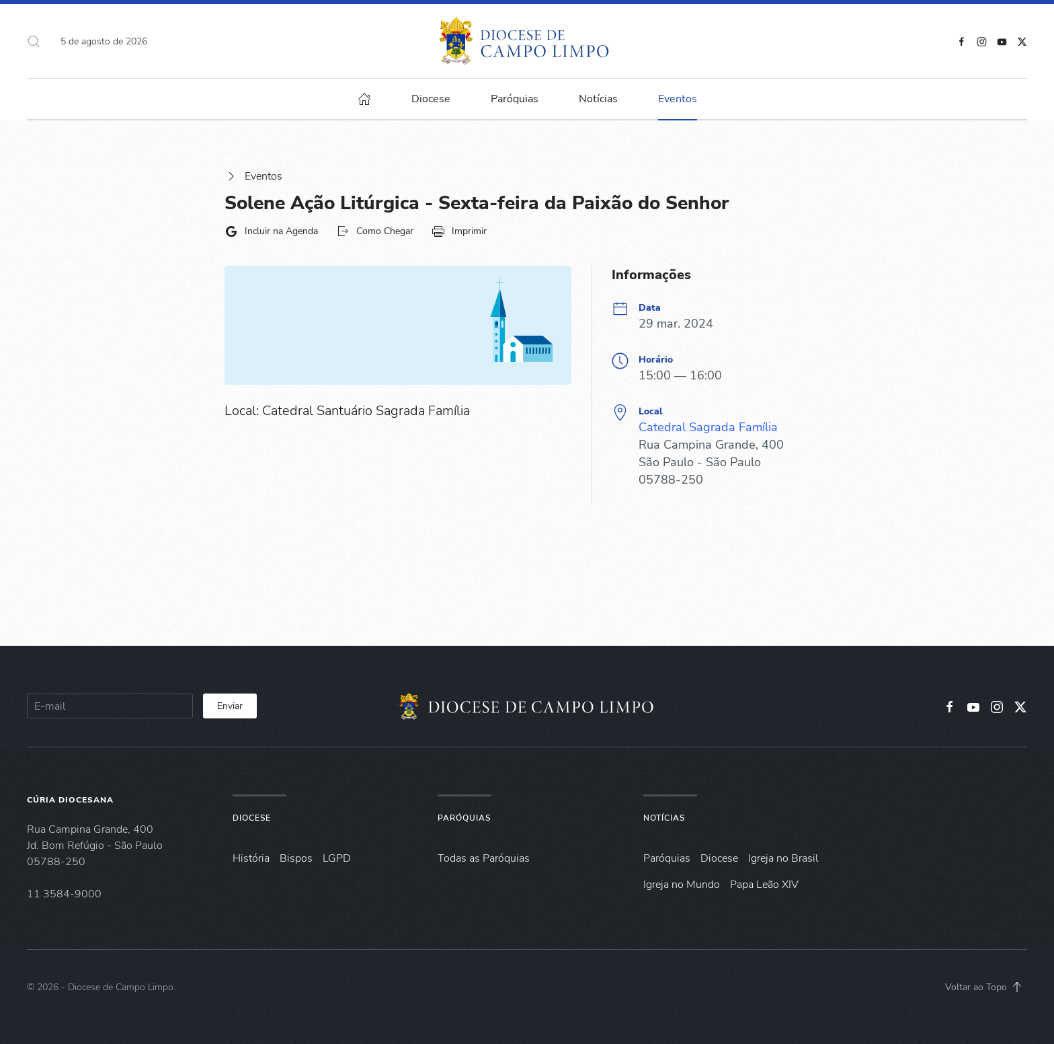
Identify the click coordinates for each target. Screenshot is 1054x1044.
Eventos (253, 176)
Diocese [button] (430, 98)
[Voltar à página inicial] (527, 41)
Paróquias (514, 98)
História (251, 858)
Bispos (296, 858)
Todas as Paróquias (484, 858)
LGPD (337, 858)
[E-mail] (110, 706)
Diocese (252, 818)
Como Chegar (374, 231)
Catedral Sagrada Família (708, 427)
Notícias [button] (598, 98)
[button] (33, 41)
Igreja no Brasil (783, 858)
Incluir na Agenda (271, 231)
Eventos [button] (677, 98)
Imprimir (459, 231)
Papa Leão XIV (764, 884)
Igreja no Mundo (681, 884)
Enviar (230, 706)
